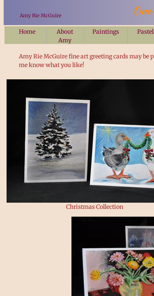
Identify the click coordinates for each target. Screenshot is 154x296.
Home (27, 31)
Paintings (105, 31)
